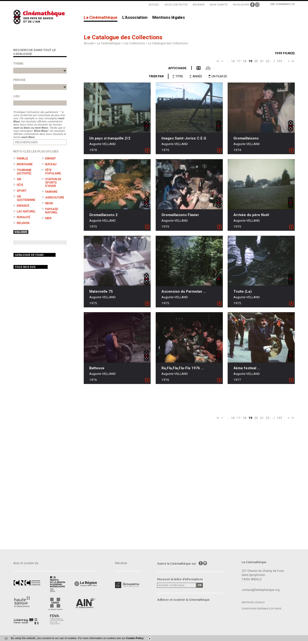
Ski (19, 179)
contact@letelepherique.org (261, 590)
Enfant (50, 158)
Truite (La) (242, 291)
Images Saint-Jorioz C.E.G (183, 138)
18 (244, 61)
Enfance (23, 205)
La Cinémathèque (100, 17)
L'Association (135, 17)
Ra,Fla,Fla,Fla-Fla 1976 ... (182, 368)
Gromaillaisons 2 (103, 215)
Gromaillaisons (246, 138)
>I (292, 61)
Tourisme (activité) (24, 171)
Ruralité (23, 217)
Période (19, 80)
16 (233, 61)
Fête (20, 185)
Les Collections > (136, 43)
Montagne (25, 164)
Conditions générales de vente (262, 608)
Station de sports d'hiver (53, 183)
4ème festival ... (246, 368)
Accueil (89, 43)
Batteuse (96, 368)
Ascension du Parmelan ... (183, 291)
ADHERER (199, 4)
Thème (18, 63)
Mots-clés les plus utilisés (35, 151)
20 (256, 61)
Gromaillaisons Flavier (180, 215)
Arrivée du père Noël (251, 215)
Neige (49, 203)
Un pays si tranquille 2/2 (109, 138)
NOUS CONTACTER (176, 4)
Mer (48, 218)
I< (218, 61)
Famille (22, 158)
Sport (21, 190)
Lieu (16, 96)
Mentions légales (168, 17)
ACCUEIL (154, 4)
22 (268, 61)
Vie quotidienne (26, 198)
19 (250, 61)
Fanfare (51, 191)
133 (279, 61)
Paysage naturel (51, 210)
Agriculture (54, 197)
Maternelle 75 (101, 291)
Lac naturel (26, 211)
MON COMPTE (219, 4)
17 (239, 61)
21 (262, 61)
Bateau (51, 164)
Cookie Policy (134, 638)
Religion (23, 223)
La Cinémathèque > (110, 43)
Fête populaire (53, 171)
